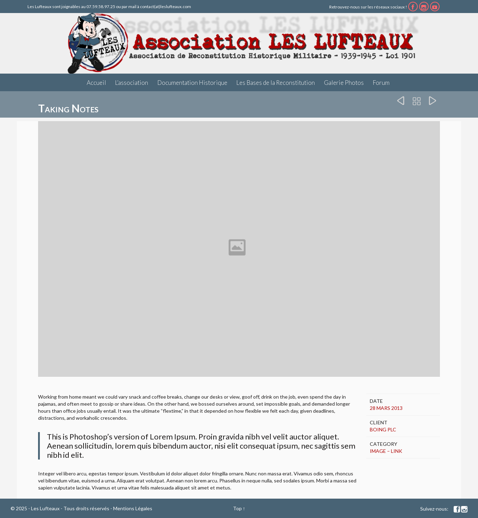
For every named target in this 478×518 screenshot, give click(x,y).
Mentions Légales (132, 508)
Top (237, 508)
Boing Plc (383, 429)
